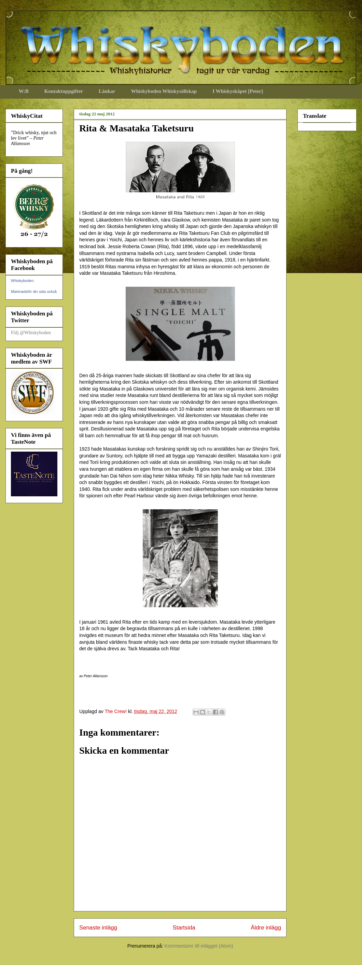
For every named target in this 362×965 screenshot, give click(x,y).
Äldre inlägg (266, 927)
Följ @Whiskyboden (31, 332)
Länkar (107, 91)
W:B (24, 91)
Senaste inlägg (98, 927)
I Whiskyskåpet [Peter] (237, 91)
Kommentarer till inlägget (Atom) (199, 946)
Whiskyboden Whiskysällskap (164, 91)
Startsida (184, 927)
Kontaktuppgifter (63, 91)
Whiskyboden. (22, 281)
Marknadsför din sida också (34, 291)
